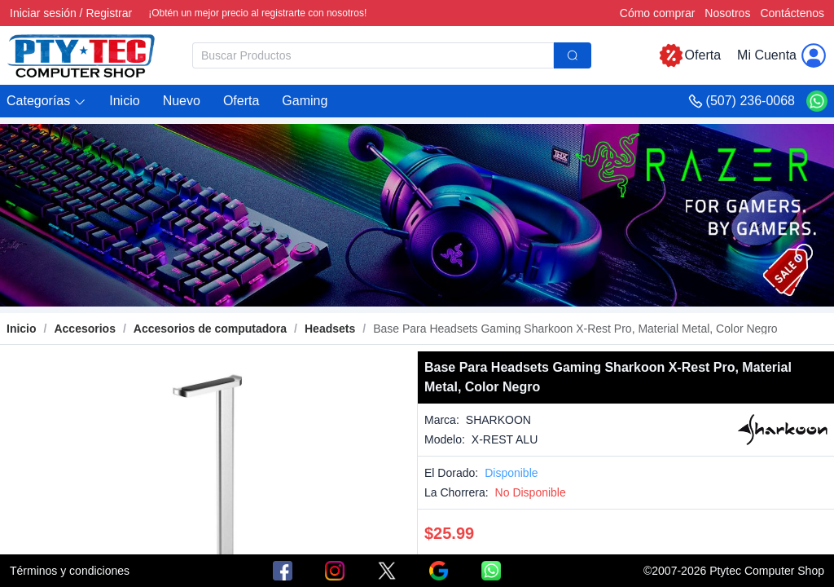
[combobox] (391, 55)
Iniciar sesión (43, 13)
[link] (84, 328)
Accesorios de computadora (210, 328)
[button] (46, 101)
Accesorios (84, 328)
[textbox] (373, 55)
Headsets (330, 328)
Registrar (109, 13)
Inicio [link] (22, 328)
